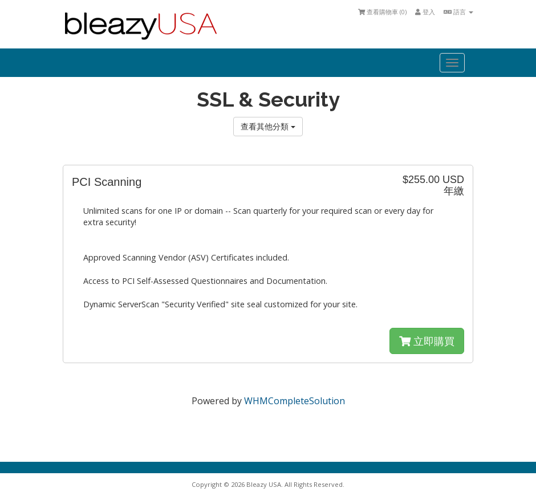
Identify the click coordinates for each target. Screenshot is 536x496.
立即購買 (426, 341)
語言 (458, 11)
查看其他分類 (268, 126)
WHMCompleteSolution (294, 401)
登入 (425, 11)
